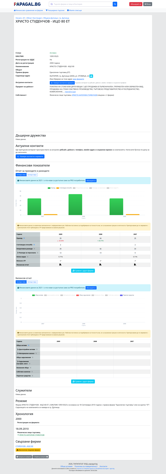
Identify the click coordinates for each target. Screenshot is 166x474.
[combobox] (80, 4)
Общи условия (66, 466)
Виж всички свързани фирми (28, 450)
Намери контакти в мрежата (62, 83)
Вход (148, 4)
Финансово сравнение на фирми (28, 10)
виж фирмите (78, 79)
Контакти (103, 466)
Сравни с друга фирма (83, 270)
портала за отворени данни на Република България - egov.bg (95, 468)
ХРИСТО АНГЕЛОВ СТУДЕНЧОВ (84, 95)
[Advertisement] (83, 37)
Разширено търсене (55, 10)
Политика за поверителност (86, 466)
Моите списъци (74, 10)
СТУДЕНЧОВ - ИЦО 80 (24, 446)
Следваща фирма (40, 457)
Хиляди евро (32, 175)
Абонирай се (136, 4)
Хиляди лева (21, 175)
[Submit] (51, 4)
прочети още (70, 92)
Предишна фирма (24, 457)
